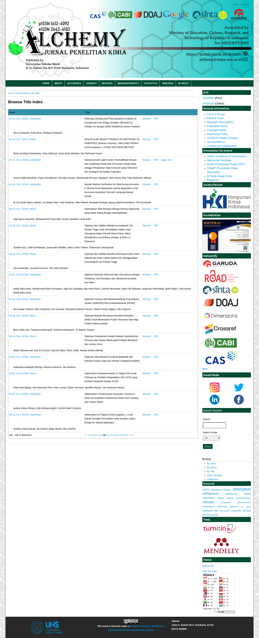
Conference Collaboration (222, 146)
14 (117, 435)
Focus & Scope (216, 114)
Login (235, 4)
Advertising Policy (217, 134)
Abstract (146, 118)
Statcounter (208, 565)
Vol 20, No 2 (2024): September (25, 184)
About (58, 83)
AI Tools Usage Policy (219, 176)
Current (91, 83)
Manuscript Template (219, 160)
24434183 (208, 103)
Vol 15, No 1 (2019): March (22, 209)
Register (245, 4)
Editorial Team (215, 118)
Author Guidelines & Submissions (226, 156)
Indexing (167, 83)
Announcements (128, 83)
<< (85, 435)
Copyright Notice (216, 130)
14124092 (208, 98)
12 (111, 435)
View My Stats (209, 571)
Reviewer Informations (220, 122)
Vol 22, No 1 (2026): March (22, 373)
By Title (211, 471)
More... (205, 369)
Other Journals (214, 475)
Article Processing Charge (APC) (226, 164)
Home (46, 83)
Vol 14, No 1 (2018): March (22, 336)
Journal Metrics (216, 142)
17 (126, 435)
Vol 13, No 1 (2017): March (22, 139)
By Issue (211, 463)
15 (120, 435)
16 (123, 435)
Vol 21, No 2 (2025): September (25, 160)
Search (18, 93)
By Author (212, 467)
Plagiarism (213, 180)
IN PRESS (183, 83)
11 (107, 435)
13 (114, 435)
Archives (107, 83)
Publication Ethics (217, 126)
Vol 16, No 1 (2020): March (22, 225)
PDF (156, 118)
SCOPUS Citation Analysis (222, 138)
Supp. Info (166, 160)
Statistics (150, 83)
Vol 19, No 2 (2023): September (25, 118)
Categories (74, 83)
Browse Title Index (31, 93)
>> (131, 435)
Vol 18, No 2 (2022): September (25, 299)
